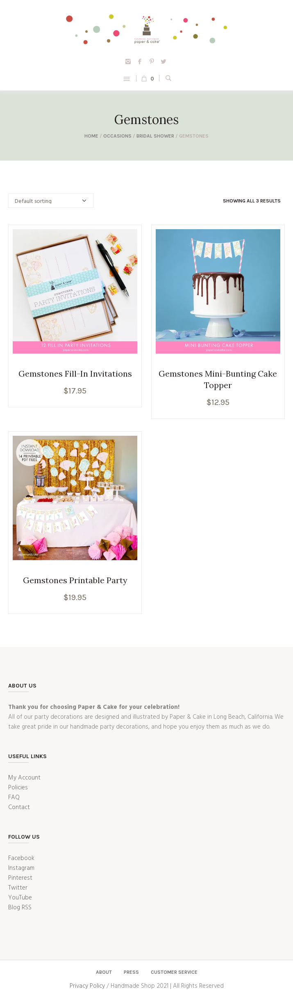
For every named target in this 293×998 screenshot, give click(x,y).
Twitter (17, 888)
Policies (18, 788)
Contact (19, 807)
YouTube (20, 898)
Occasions (117, 136)
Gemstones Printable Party (75, 580)
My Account (24, 778)
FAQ (14, 798)
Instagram (21, 868)
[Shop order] (51, 200)
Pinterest (20, 878)
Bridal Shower (155, 136)
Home (91, 136)
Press (131, 972)
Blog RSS (20, 908)
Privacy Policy (87, 986)
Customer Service (174, 972)
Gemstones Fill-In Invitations (75, 373)
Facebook (21, 858)
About (104, 972)
